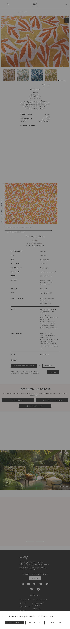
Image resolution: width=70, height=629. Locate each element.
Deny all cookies (35, 622)
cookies (14, 616)
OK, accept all (15, 622)
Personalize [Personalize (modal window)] (55, 622)
